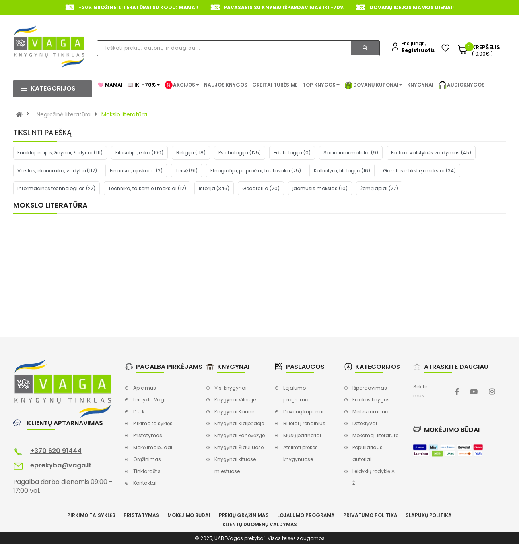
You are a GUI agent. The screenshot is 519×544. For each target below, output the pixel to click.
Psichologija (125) (239, 152)
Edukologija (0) (292, 152)
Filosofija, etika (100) (139, 152)
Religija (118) (191, 152)
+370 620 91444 (56, 450)
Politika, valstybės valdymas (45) (431, 152)
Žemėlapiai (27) (379, 188)
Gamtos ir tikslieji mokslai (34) (419, 170)
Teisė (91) (186, 170)
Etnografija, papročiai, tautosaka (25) (255, 170)
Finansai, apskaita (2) (136, 170)
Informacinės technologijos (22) (56, 188)
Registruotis (418, 50)
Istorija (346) (214, 188)
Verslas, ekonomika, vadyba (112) (57, 170)
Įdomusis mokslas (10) (320, 188)
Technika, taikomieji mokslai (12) (147, 188)
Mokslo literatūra (124, 114)
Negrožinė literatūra (64, 114)
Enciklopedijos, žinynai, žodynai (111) (60, 152)
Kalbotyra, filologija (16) (342, 170)
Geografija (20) (261, 188)
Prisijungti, (414, 43)
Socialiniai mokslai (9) (350, 152)
